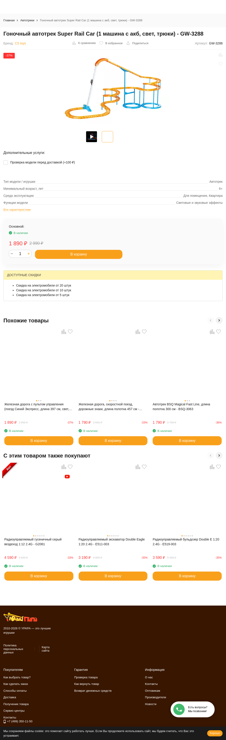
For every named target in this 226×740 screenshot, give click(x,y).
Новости (150, 704)
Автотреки (27, 20)
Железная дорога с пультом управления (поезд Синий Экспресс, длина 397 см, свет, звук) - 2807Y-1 (36, 406)
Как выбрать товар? (17, 677)
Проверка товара (86, 677)
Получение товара (16, 704)
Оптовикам (152, 690)
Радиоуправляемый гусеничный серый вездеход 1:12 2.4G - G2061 (33, 542)
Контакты (151, 684)
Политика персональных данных (13, 649)
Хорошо (214, 733)
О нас (149, 677)
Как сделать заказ (15, 684)
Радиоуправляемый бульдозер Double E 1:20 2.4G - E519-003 (186, 542)
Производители (155, 697)
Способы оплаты (15, 690)
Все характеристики (17, 209)
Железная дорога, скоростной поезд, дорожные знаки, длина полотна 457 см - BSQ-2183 (109, 406)
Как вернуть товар (86, 684)
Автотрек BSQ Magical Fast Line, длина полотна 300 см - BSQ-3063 (181, 406)
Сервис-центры (14, 710)
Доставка (9, 697)
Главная (9, 20)
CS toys (20, 43)
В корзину (78, 254)
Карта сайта (46, 648)
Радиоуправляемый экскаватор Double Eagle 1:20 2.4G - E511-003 (112, 542)
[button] (210, 320)
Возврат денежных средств (93, 690)
